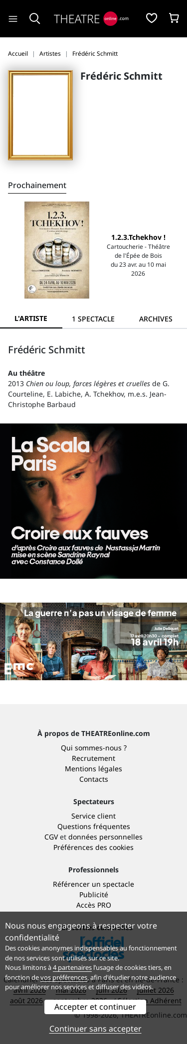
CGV (51, 836)
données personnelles (105, 836)
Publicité (93, 894)
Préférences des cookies (93, 847)
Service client (93, 816)
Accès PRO (93, 905)
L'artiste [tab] (30, 318)
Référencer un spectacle (93, 884)
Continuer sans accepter (95, 1028)
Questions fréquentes (93, 826)
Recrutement (93, 758)
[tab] (93, 319)
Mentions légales (93, 768)
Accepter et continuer (95, 1006)
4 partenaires (72, 967)
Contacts (93, 779)
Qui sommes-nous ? (94, 747)
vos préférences (63, 977)
